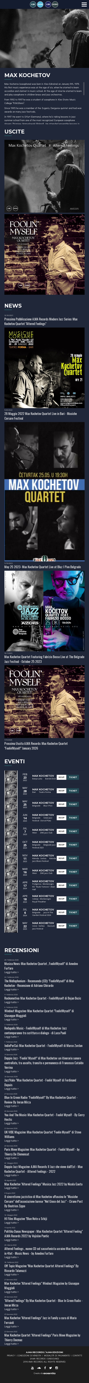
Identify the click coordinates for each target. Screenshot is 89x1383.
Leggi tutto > (11, 972)
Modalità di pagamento (57, 1355)
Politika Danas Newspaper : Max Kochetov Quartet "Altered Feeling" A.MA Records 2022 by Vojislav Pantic (43, 1233)
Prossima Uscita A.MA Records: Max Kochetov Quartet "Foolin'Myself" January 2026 (36, 745)
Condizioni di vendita (29, 1355)
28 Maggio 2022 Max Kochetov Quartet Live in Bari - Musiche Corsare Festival (40, 415)
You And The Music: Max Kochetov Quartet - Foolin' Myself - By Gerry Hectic (44, 1117)
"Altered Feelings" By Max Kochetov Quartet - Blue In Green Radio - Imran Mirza (43, 1302)
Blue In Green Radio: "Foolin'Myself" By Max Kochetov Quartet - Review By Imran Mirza (41, 1099)
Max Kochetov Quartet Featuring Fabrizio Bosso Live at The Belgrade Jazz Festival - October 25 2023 (44, 659)
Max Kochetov (43, 775)
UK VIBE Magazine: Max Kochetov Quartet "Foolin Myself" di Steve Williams (42, 1134)
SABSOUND (52, 1358)
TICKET (73, 777)
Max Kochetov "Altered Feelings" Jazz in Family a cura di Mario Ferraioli (40, 1320)
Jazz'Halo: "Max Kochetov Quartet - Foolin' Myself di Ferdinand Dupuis (40, 1082)
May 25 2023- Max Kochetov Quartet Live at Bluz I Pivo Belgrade (42, 566)
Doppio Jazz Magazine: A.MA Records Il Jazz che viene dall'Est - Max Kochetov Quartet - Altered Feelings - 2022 (43, 1168)
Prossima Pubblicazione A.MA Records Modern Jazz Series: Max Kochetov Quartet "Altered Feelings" (41, 321)
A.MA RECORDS (38, 1358)
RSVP (61, 777)
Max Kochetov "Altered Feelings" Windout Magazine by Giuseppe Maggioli (41, 1285)
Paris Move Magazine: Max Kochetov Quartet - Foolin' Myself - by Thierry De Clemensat (42, 1151)
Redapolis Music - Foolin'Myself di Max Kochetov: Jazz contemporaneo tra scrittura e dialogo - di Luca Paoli (35, 1030)
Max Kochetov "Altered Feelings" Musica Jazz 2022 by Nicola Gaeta (43, 1184)
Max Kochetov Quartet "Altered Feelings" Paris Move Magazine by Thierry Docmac (42, 1337)
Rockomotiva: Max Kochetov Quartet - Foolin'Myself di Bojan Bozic (42, 998)
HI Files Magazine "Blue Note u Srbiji (25, 1218)
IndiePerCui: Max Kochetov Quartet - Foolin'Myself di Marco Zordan (43, 1045)
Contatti (77, 1355)
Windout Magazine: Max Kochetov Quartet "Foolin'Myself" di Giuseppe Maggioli (39, 1013)
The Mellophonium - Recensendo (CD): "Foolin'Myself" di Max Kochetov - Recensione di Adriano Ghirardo (39, 983)
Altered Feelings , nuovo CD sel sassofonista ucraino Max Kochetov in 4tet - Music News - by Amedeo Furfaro (43, 1250)
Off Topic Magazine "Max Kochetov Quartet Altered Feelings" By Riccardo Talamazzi (41, 1268)
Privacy (11, 1355)
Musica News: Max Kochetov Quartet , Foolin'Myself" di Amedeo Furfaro (41, 965)
